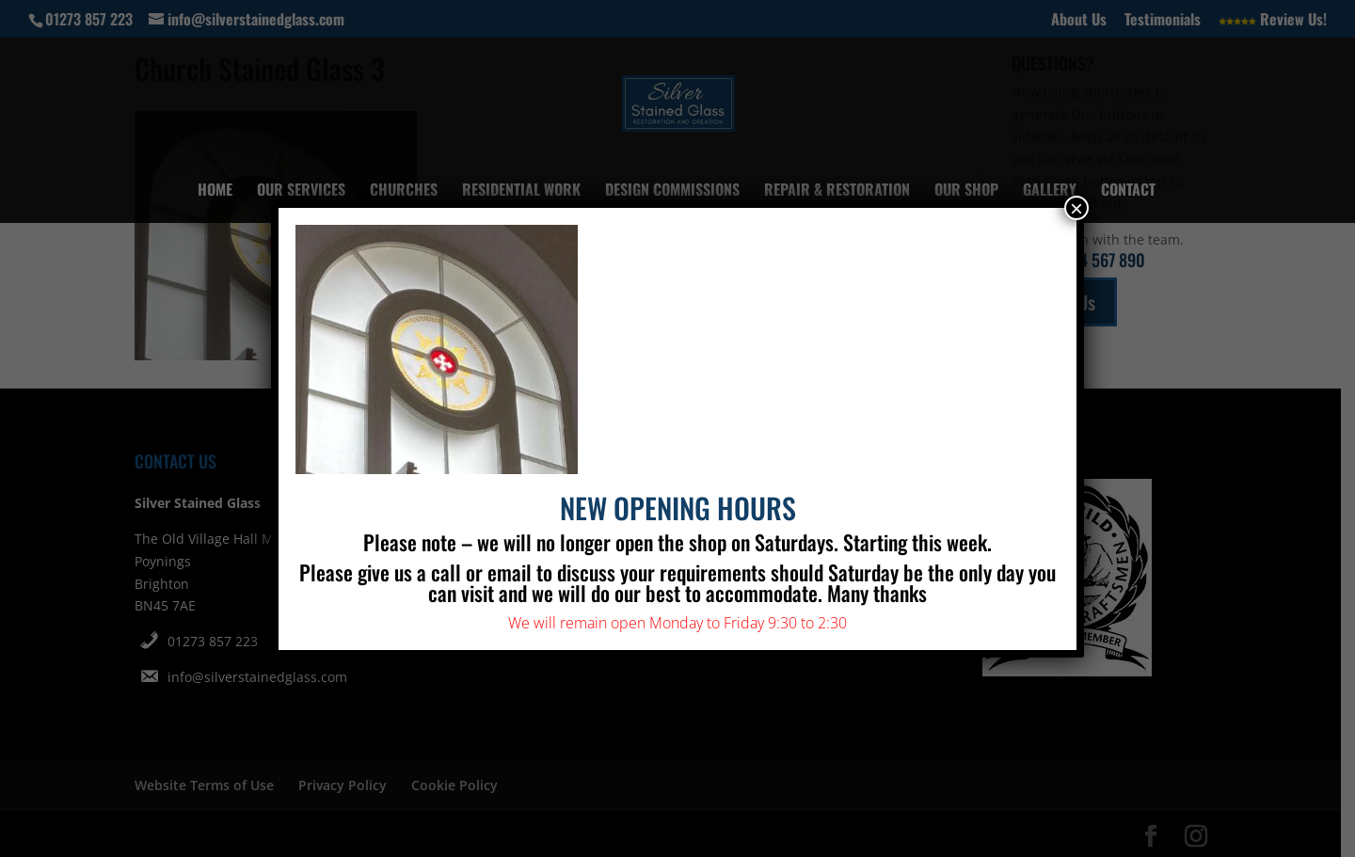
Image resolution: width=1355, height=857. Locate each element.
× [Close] (1076, 208)
